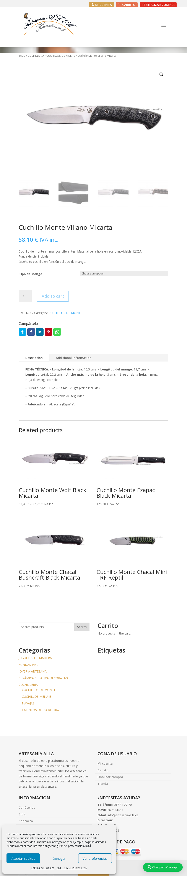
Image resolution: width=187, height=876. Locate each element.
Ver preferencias (95, 858)
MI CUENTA (103, 5)
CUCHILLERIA (36, 56)
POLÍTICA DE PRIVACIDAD (72, 868)
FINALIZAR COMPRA (160, 5)
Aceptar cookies (23, 858)
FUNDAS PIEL (28, 665)
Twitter (22, 332)
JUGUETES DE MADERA (35, 658)
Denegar (59, 858)
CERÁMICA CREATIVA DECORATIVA (43, 678)
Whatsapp (57, 332)
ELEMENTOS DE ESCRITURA (39, 710)
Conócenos (27, 808)
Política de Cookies (42, 868)
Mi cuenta (105, 763)
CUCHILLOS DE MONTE (60, 56)
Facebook (31, 332)
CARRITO (128, 5)
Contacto (26, 821)
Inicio (22, 56)
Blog (22, 814)
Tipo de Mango (30, 274)
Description (34, 358)
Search (82, 627)
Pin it (48, 332)
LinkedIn (40, 332)
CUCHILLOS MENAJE (36, 696)
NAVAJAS (28, 703)
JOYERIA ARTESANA (33, 671)
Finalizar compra (110, 777)
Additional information (73, 358)
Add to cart (53, 296)
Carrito (103, 770)
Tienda (103, 784)
